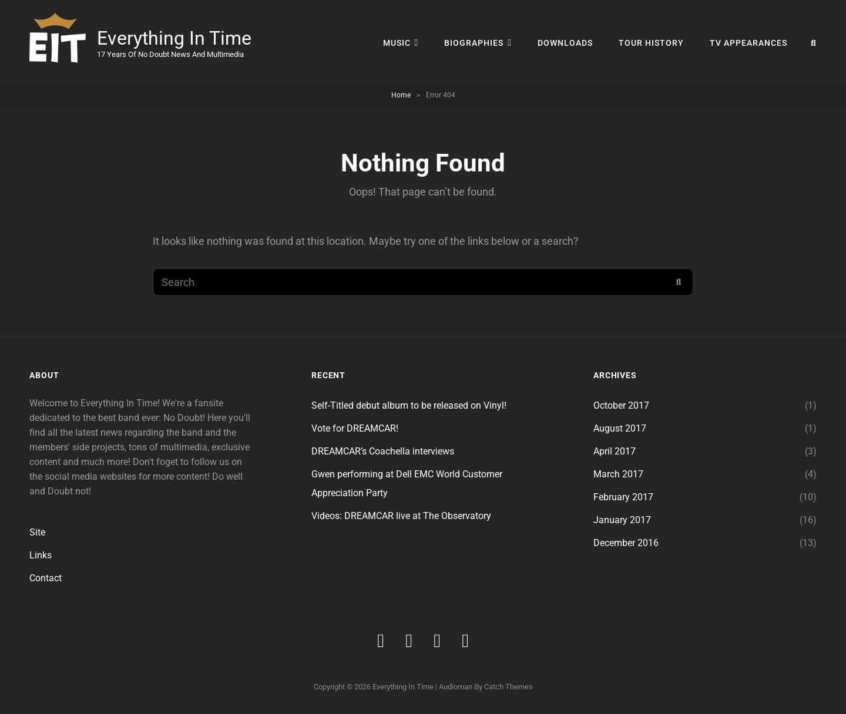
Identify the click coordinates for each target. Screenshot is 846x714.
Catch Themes (508, 686)
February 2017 (623, 497)
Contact (45, 578)
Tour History (651, 43)
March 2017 (618, 474)
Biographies (473, 43)
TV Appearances (748, 43)
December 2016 (626, 542)
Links (40, 555)
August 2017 (619, 428)
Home (401, 95)
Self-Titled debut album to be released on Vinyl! (408, 405)
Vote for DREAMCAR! (354, 428)
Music (397, 43)
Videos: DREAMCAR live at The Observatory (401, 515)
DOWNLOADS (565, 43)
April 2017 (614, 451)
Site (37, 532)
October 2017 (621, 405)
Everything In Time (174, 38)
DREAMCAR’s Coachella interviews (382, 451)
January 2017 (622, 520)
